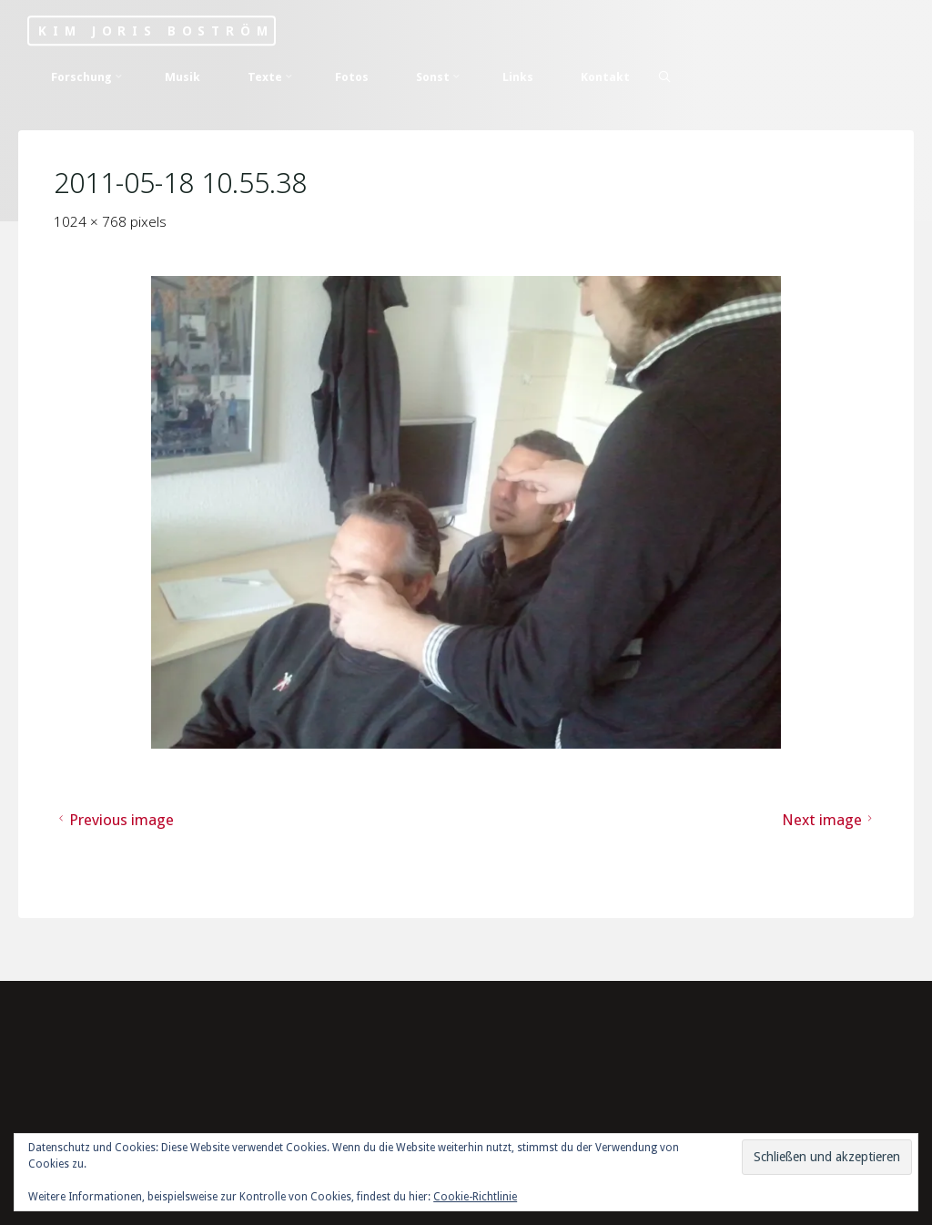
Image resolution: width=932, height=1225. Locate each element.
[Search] (664, 76)
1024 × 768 (93, 221)
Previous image (115, 820)
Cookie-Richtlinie (475, 1196)
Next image (830, 820)
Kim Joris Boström (155, 30)
